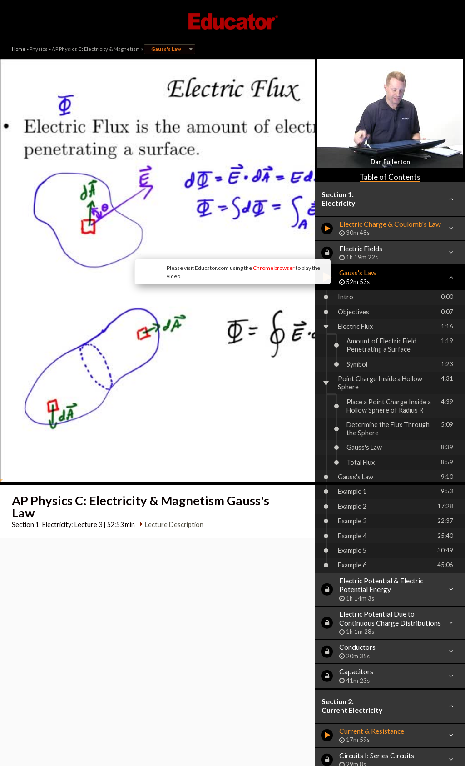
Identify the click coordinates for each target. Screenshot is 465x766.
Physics (39, 49)
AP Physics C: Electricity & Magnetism (96, 49)
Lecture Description (170, 413)
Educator (232, 21)
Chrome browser (199, 199)
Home (18, 49)
